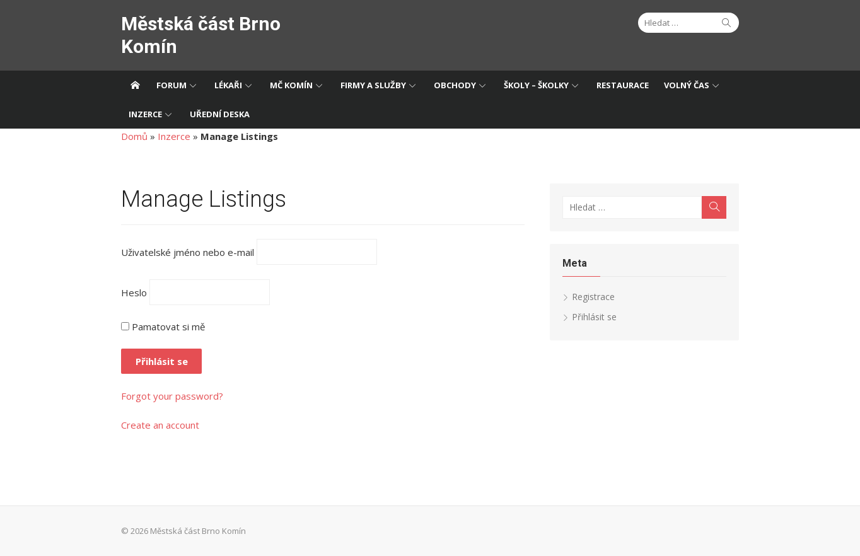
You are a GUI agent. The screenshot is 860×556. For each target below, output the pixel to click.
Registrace (593, 297)
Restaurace (622, 85)
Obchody (455, 85)
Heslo (134, 292)
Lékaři (228, 85)
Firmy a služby (373, 85)
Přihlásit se (594, 317)
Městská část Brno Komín (201, 35)
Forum (171, 85)
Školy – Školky (536, 85)
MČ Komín (291, 85)
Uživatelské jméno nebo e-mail (187, 252)
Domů (134, 136)
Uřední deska (220, 114)
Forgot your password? (172, 396)
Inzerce (145, 114)
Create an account (160, 425)
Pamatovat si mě (163, 326)
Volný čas (686, 85)
